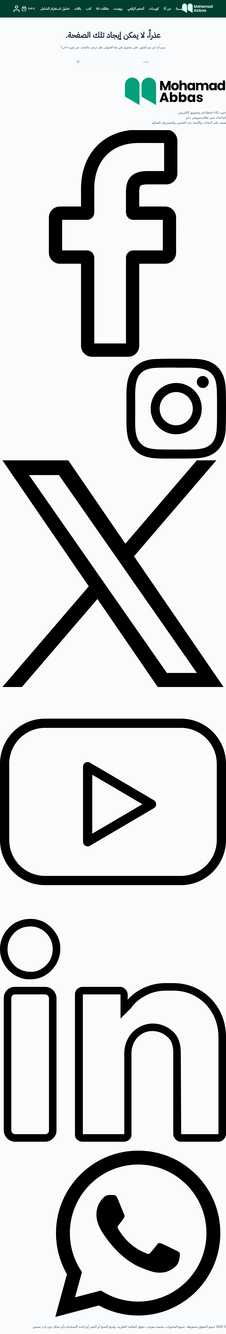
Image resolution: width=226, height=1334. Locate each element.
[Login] (16, 8)
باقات (77, 9)
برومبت (118, 9)
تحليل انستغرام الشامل (54, 9)
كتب (88, 9)
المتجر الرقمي (135, 9)
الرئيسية (181, 9)
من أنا (167, 9)
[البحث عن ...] (117, 62)
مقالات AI (102, 9)
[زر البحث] (78, 62)
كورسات (154, 9)
